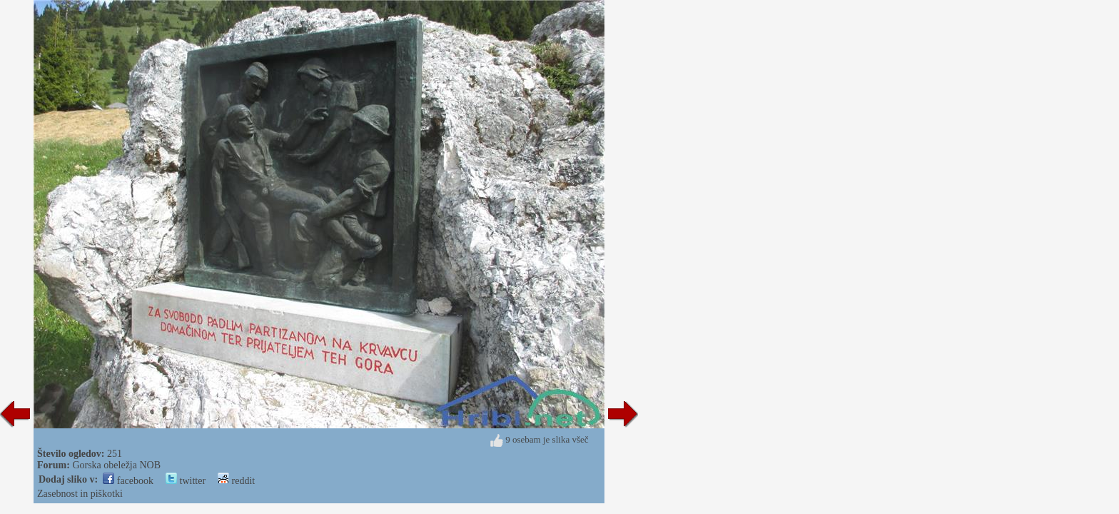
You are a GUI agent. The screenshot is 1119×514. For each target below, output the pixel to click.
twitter (186, 480)
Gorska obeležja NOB (116, 465)
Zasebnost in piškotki (80, 493)
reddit (236, 480)
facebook (128, 480)
